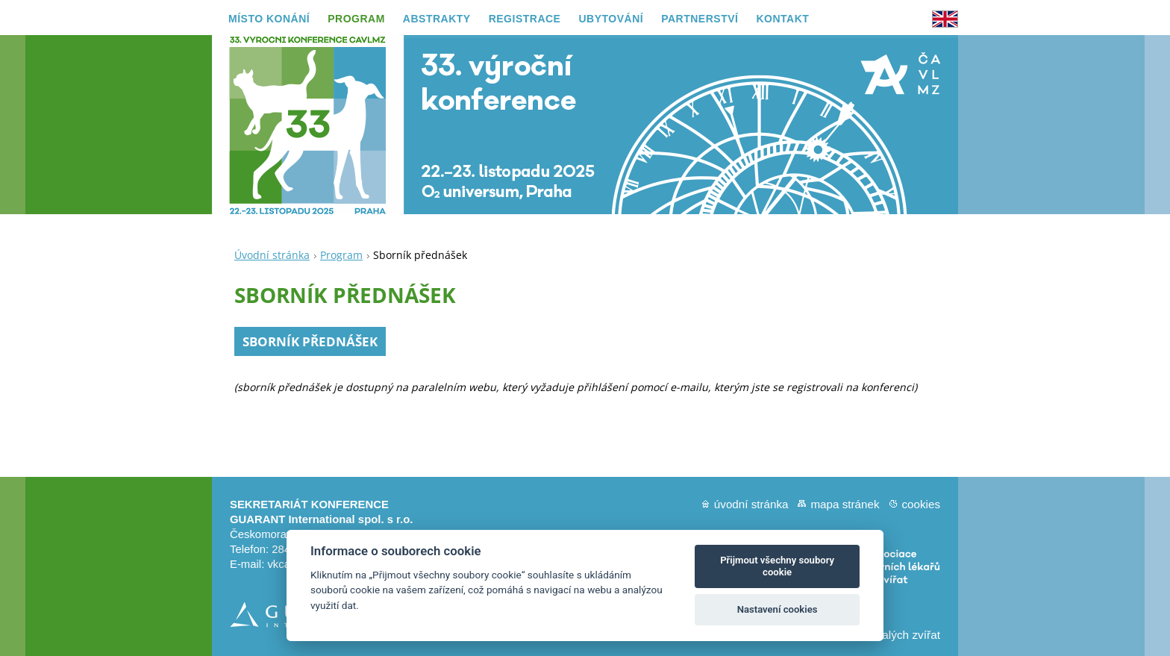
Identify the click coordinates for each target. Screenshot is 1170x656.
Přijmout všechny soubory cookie (777, 566)
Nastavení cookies (777, 609)
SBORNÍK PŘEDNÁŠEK (310, 341)
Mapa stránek (844, 504)
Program (341, 255)
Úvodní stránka (272, 255)
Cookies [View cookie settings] (920, 504)
